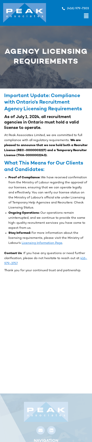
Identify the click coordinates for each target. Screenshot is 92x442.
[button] (67, 16)
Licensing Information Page (42, 243)
